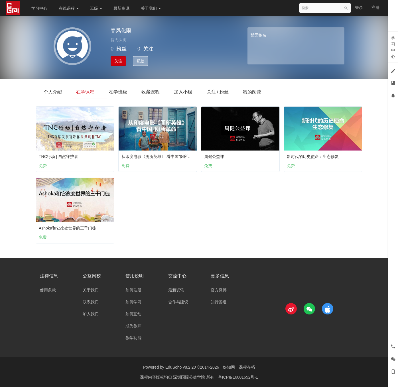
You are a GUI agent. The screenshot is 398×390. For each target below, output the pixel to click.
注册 (375, 7)
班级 (96, 8)
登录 (359, 7)
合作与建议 (178, 304)
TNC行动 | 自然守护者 (60, 155)
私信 (141, 61)
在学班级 (125, 91)
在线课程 (69, 8)
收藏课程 (160, 91)
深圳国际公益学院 (189, 380)
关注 (118, 61)
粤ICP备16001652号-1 (238, 380)
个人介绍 (54, 91)
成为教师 (133, 328)
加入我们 (91, 316)
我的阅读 (270, 91)
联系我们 (91, 304)
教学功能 (133, 340)
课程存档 (247, 370)
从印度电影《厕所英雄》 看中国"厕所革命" (161, 155)
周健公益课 (216, 155)
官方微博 (219, 293)
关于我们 (151, 8)
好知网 (229, 370)
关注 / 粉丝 (233, 91)
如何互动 (133, 316)
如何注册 (133, 293)
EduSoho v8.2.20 (180, 370)
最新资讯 (121, 8)
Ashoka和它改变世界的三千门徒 (69, 228)
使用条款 (48, 293)
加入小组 (195, 91)
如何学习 (133, 304)
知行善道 (219, 304)
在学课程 (89, 91)
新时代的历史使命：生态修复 (314, 155)
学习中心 (39, 8)
